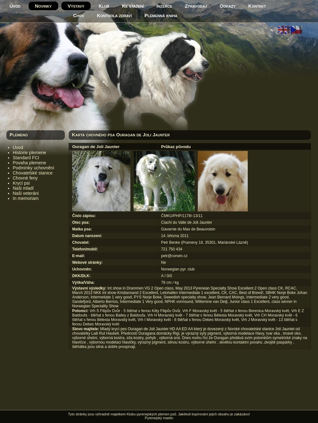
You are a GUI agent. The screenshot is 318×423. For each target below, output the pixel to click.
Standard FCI (26, 157)
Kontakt (257, 6)
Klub (104, 6)
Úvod (15, 6)
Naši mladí (23, 188)
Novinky (43, 6)
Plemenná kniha (160, 15)
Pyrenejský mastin (159, 418)
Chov (78, 15)
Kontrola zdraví (114, 15)
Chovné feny (25, 178)
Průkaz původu (176, 146)
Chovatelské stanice (32, 172)
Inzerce (164, 6)
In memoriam (26, 198)
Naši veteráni (26, 193)
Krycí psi (21, 183)
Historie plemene (29, 152)
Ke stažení (133, 6)
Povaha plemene (29, 162)
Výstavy (76, 6)
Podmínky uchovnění (33, 167)
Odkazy (228, 6)
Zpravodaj (196, 6)
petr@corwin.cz (174, 256)
